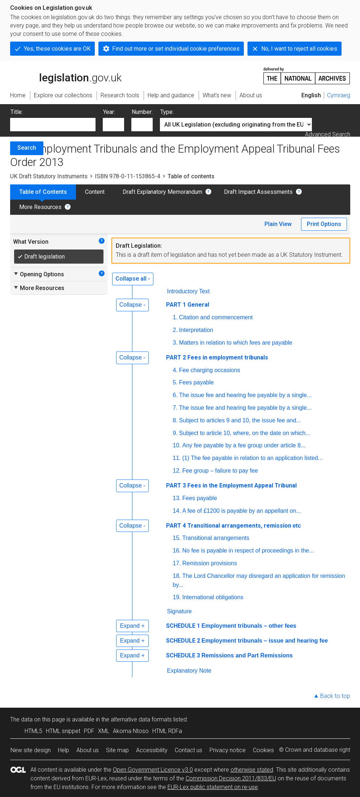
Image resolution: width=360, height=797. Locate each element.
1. (175, 317)
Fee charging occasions (209, 370)
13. (177, 498)
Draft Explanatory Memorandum (162, 191)
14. (177, 511)
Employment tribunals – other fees (249, 626)
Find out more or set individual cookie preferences (176, 48)
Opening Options (38, 274)
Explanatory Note (189, 671)
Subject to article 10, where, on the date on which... (244, 433)
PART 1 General (187, 304)
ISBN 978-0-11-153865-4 (127, 176)
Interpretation (196, 330)
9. (175, 433)
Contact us (188, 750)
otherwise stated (251, 769)
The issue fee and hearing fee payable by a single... (245, 395)
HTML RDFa (167, 731)
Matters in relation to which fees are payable (235, 343)
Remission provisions (209, 563)
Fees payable (196, 382)
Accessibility (152, 750)
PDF (89, 731)
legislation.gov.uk (66, 75)
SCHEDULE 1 (183, 625)
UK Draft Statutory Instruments (49, 176)
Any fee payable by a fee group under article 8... (244, 445)
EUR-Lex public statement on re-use (213, 787)
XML (103, 731)
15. (177, 538)
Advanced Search (327, 134)
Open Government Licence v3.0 (153, 769)
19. (177, 597)
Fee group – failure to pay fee (220, 471)
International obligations (212, 597)
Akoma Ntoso (131, 731)
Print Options (324, 224)
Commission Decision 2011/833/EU (231, 778)
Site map (117, 750)
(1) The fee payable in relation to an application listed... (252, 458)
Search (26, 147)
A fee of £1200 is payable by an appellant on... (241, 511)
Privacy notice (227, 750)
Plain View (278, 224)
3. (175, 343)
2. (175, 330)
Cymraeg (338, 95)
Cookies (263, 750)
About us (87, 750)
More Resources (40, 207)
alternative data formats (141, 719)
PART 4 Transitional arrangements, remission (234, 525)
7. (175, 408)
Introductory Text (188, 291)
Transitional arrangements (215, 538)
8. (175, 420)
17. (177, 563)
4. (175, 370)
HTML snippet (63, 731)
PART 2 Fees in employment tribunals (217, 357)
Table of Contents (43, 191)
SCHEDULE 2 (183, 640)
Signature (179, 611)
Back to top (335, 695)
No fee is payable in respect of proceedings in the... (248, 550)
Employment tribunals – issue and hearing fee (265, 641)
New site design (30, 750)
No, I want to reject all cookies (299, 48)
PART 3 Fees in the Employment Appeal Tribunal (231, 485)
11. (177, 458)
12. (177, 471)
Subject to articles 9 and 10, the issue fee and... (240, 420)
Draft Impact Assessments (258, 191)
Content (95, 191)
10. (177, 445)
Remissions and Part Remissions (247, 655)
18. (177, 576)
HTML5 (33, 731)
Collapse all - (132, 278)
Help (63, 750)
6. (175, 395)
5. (175, 382)
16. (177, 550)
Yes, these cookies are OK (57, 48)
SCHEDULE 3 (183, 655)
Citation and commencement (216, 317)
